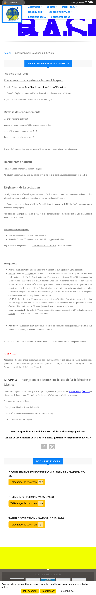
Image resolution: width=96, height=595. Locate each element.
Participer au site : (82, 2)
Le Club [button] (51, 7)
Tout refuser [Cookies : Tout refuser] (48, 591)
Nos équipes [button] (35, 12)
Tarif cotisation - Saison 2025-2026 (36, 518)
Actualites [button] (34, 7)
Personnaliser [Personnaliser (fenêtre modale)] (67, 591)
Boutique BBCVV (37, 17)
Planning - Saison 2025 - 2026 (31, 497)
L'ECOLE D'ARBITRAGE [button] (59, 12)
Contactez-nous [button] (60, 17)
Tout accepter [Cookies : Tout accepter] (30, 591)
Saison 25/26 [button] (68, 7)
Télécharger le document (26, 482)
